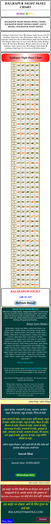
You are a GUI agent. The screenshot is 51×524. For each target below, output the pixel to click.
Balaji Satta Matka (34, 368)
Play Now (7, 521)
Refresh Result (25, 302)
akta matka (46, 483)
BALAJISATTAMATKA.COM (25, 512)
